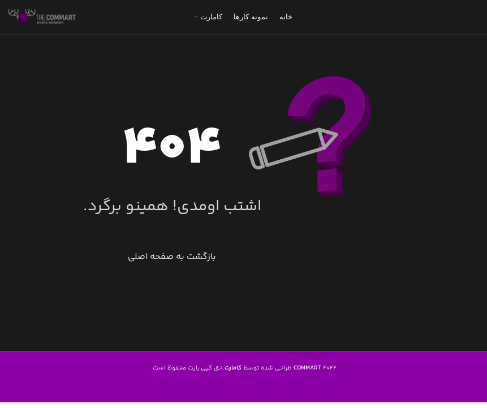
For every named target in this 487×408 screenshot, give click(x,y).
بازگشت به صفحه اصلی (172, 257)
